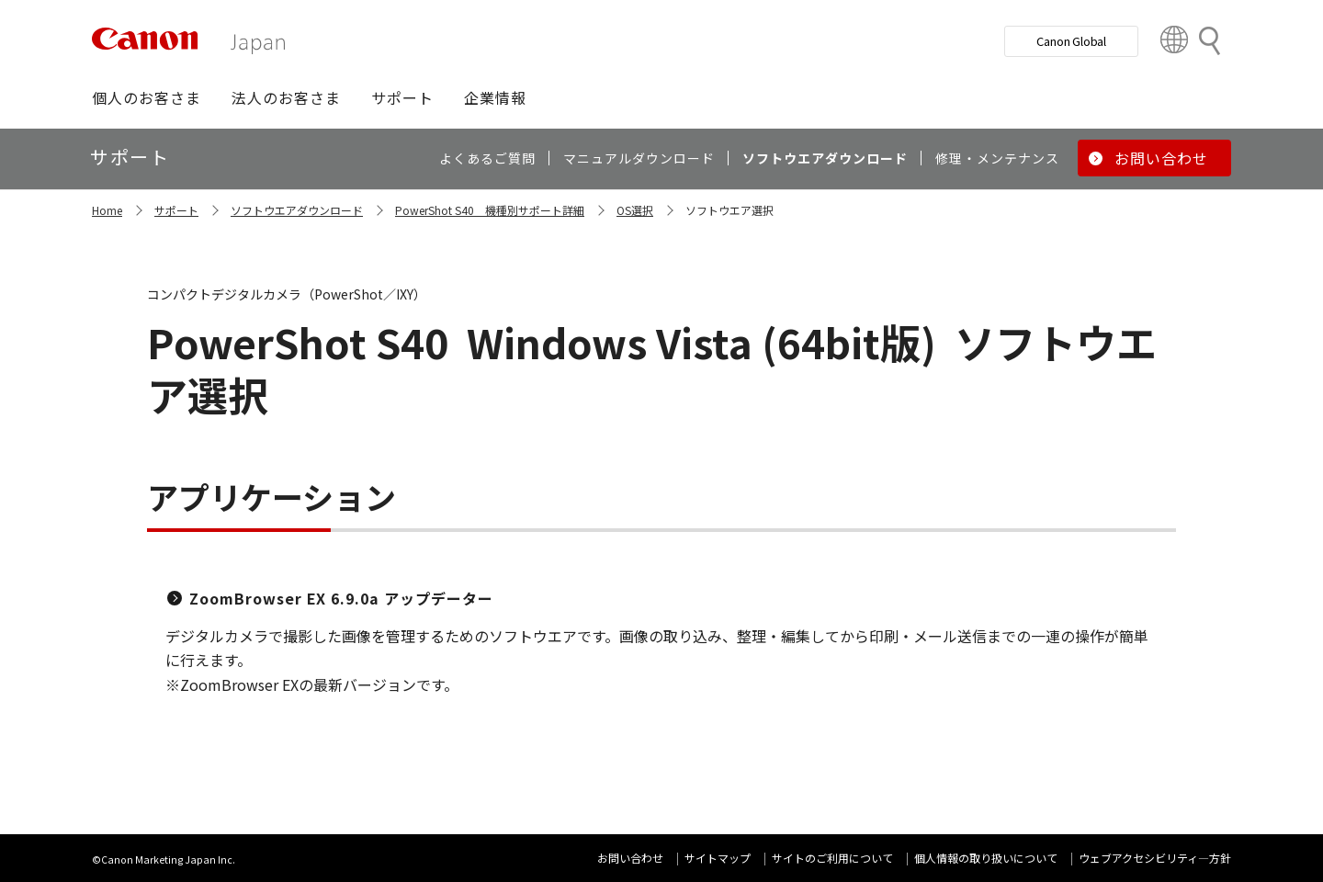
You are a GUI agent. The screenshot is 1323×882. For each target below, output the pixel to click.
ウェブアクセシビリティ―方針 (1155, 857)
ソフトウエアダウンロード (297, 210)
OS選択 (634, 210)
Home (107, 210)
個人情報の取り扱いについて (985, 857)
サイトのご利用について (832, 857)
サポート (176, 210)
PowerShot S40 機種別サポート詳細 (489, 210)
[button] (146, 97)
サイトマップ (717, 857)
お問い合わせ (630, 857)
